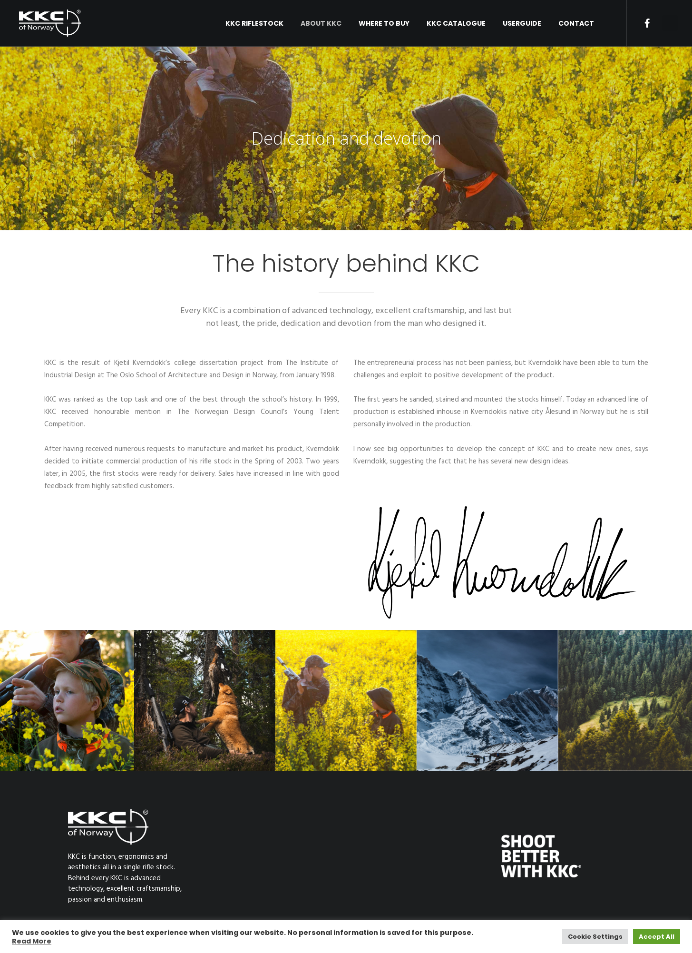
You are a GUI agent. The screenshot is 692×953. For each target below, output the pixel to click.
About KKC (321, 23)
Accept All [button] (656, 936)
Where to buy (384, 23)
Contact (576, 23)
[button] (670, 23)
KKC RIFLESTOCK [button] (254, 23)
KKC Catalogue (456, 23)
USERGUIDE (522, 23)
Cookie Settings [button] (595, 936)
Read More (31, 941)
